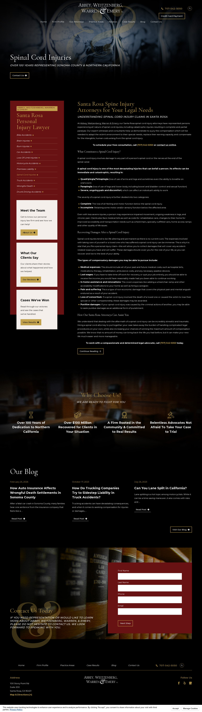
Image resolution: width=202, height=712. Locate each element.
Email (120, 606)
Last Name (123, 582)
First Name (123, 571)
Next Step (125, 623)
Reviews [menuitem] (113, 22)
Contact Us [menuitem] (156, 22)
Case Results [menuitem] (128, 22)
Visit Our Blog (181, 529)
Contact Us (19, 75)
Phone (121, 594)
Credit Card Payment (172, 16)
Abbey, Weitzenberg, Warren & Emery (99, 123)
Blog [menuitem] (142, 22)
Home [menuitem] (43, 22)
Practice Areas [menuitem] (96, 22)
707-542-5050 (173, 8)
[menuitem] (37, 135)
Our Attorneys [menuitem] (76, 22)
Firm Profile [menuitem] (58, 22)
